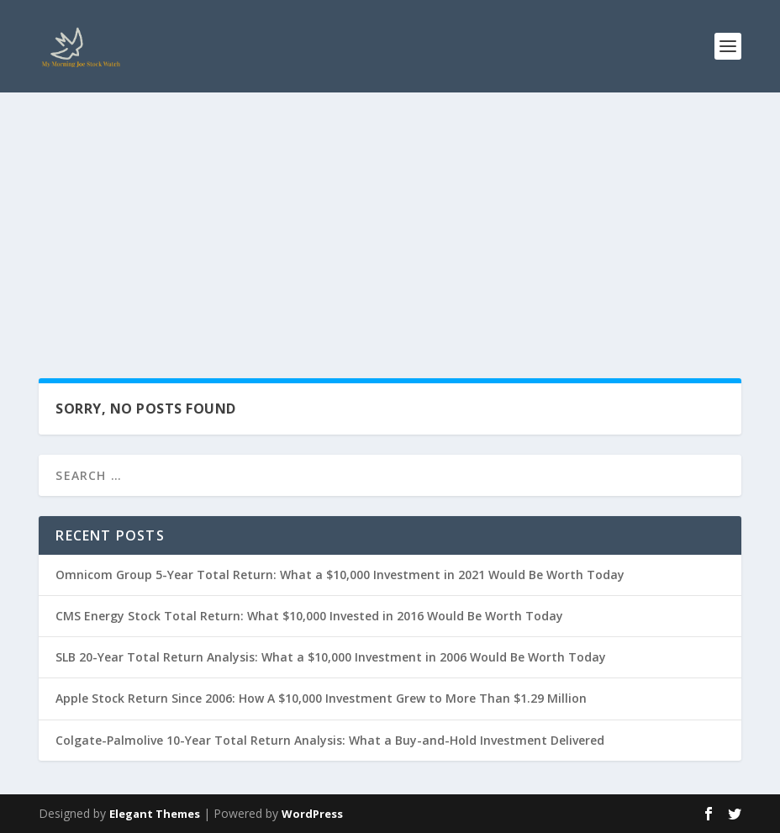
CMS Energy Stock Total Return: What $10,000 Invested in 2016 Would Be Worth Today (309, 616)
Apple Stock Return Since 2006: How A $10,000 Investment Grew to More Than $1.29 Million (321, 698)
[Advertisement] (390, 218)
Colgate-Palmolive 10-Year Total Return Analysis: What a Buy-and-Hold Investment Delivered (329, 740)
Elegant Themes (154, 813)
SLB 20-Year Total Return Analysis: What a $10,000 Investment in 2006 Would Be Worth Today (330, 657)
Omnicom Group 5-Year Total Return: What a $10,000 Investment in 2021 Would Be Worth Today (340, 575)
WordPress (312, 813)
